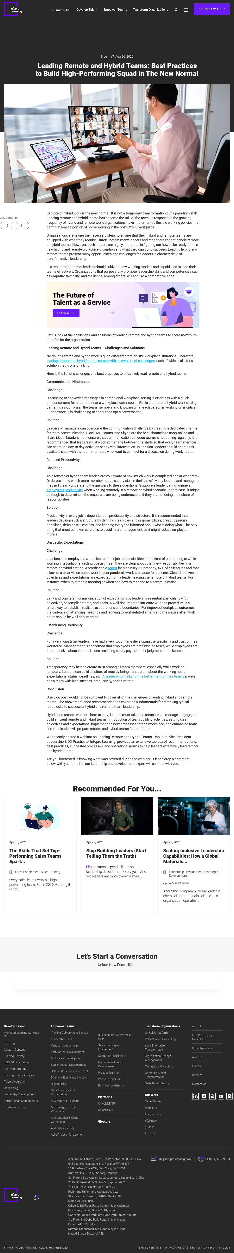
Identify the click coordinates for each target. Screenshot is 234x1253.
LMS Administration (16, 1062)
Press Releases (202, 1048)
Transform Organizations (150, 9)
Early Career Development (67, 1052)
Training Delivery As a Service (69, 1032)
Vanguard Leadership (64, 1045)
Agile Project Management (67, 1134)
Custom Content (14, 1049)
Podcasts (151, 1108)
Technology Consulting (159, 1066)
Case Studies (153, 1101)
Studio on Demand (15, 1107)
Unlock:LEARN (107, 1103)
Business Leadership (111, 1085)
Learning (9, 1043)
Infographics (153, 1114)
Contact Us (199, 1084)
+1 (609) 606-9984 (217, 1159)
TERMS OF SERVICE (149, 1247)
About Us (198, 1026)
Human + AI (60, 10)
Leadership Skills (61, 1039)
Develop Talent (87, 9)
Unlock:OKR (105, 1110)
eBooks (149, 1127)
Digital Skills (58, 1084)
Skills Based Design (157, 1083)
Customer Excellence (111, 1056)
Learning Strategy (15, 1069)
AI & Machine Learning (65, 1101)
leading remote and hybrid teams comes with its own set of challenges (101, 361)
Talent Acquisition (15, 1081)
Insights (150, 1133)
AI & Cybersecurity (62, 1128)
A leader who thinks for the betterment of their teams (143, 676)
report (112, 568)
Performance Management (21, 1101)
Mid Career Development (66, 1058)
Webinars (151, 1120)
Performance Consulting (160, 1039)
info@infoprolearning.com (175, 1159)
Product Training (108, 1072)
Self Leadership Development (69, 1071)
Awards (197, 1057)
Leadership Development (19, 1094)
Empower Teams (115, 9)
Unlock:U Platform (156, 1032)
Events (196, 1066)
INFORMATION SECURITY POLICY (209, 1247)
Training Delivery (14, 1056)
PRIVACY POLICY (175, 1247)
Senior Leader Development (68, 1064)
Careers (197, 1075)
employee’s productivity (65, 490)
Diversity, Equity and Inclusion (69, 1077)
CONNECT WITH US (212, 9)
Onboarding (11, 1088)
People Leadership (109, 1079)
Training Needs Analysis (19, 1075)
